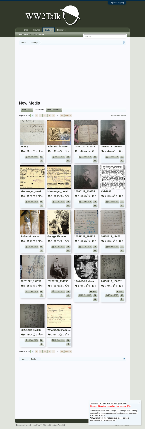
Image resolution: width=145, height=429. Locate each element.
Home (25, 30)
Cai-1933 (106, 191)
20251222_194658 (58, 281)
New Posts (27, 110)
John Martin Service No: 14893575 (67, 146)
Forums (36, 30)
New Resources (54, 110)
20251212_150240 (31, 330)
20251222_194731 (111, 236)
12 (62, 115)
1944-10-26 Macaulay (86, 281)
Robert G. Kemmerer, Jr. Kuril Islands (42, 236)
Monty (24, 146)
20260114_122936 (84, 146)
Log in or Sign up (117, 3)
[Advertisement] (82, 73)
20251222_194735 (84, 236)
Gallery (48, 30)
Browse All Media (118, 115)
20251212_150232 (111, 281)
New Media (39, 110)
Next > (68, 115)
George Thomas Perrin (61, 236)
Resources (62, 30)
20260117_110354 (111, 146)
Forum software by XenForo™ (40, 425)
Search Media (25, 34)
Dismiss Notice (139, 402)
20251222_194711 (31, 281)
